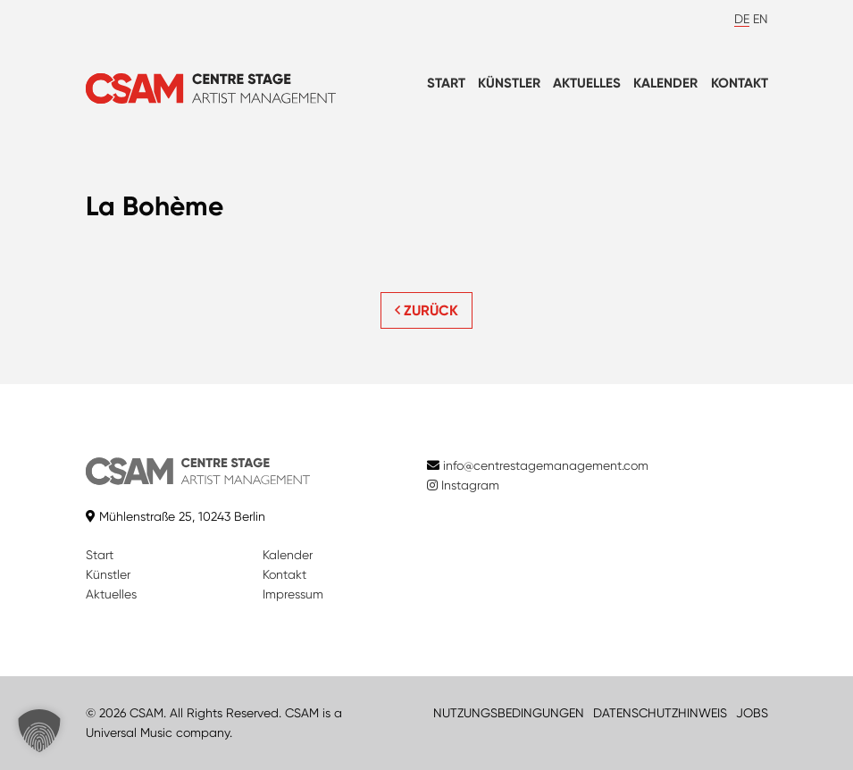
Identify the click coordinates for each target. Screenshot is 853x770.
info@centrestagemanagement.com (545, 465)
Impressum (293, 594)
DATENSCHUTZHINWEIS (660, 713)
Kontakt (739, 83)
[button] (39, 730)
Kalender (665, 83)
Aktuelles (587, 83)
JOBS (752, 713)
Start (446, 83)
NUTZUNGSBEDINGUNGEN (508, 713)
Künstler (509, 83)
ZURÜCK (426, 310)
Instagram (463, 485)
